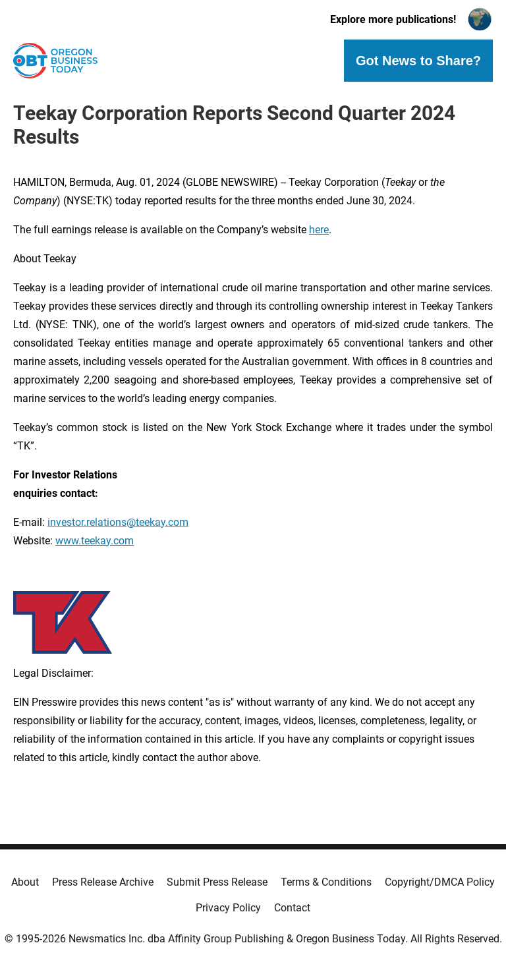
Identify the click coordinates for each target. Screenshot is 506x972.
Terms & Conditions (326, 882)
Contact (292, 907)
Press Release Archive (103, 882)
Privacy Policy (228, 907)
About (25, 882)
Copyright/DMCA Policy (440, 882)
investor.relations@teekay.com (117, 522)
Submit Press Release (217, 882)
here (319, 229)
